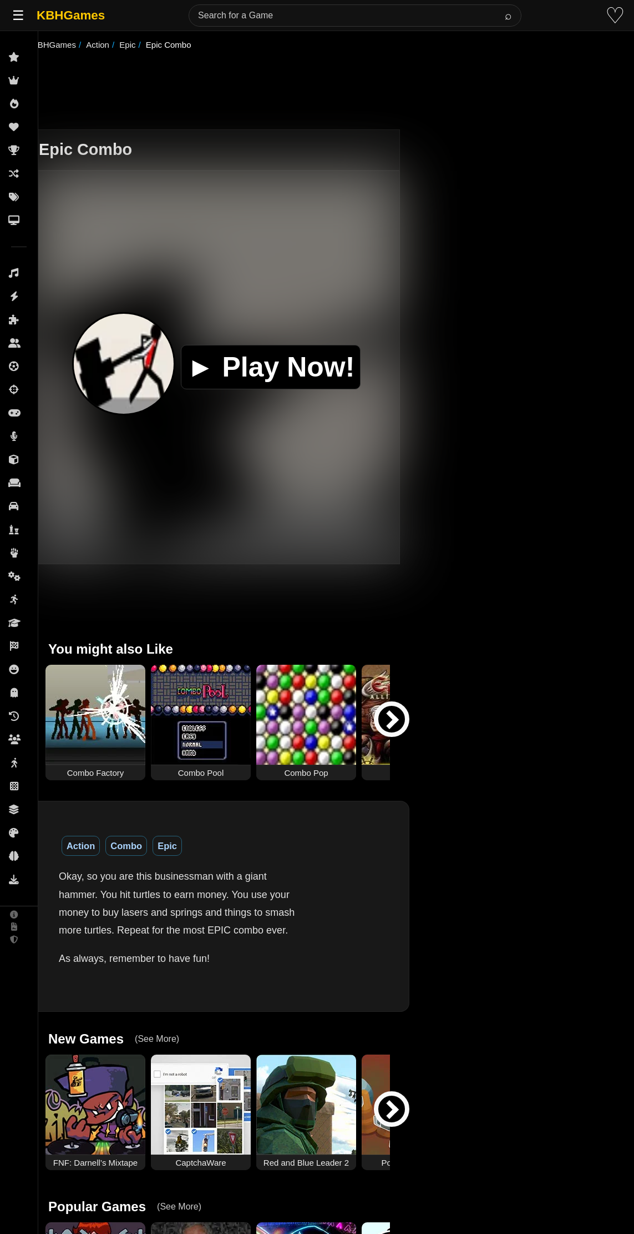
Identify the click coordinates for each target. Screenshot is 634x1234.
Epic (191, 846)
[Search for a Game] (355, 15)
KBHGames (71, 15)
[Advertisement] (331, 91)
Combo (150, 846)
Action (105, 846)
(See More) (177, 1021)
